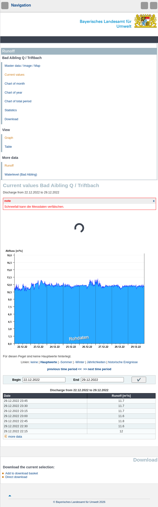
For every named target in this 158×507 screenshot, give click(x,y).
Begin (16, 380)
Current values (14, 74)
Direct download (16, 477)
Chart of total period (18, 101)
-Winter (80, 362)
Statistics (11, 110)
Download (11, 119)
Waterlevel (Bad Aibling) (21, 174)
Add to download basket (21, 473)
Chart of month (15, 83)
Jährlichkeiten (96, 362)
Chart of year (13, 92)
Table (8, 146)
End (76, 380)
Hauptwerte (48, 362)
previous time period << (64, 369)
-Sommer (66, 362)
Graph (9, 138)
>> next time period (97, 369)
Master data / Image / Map (22, 65)
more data (15, 436)
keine (34, 362)
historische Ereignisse (123, 362)
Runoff (9, 165)
